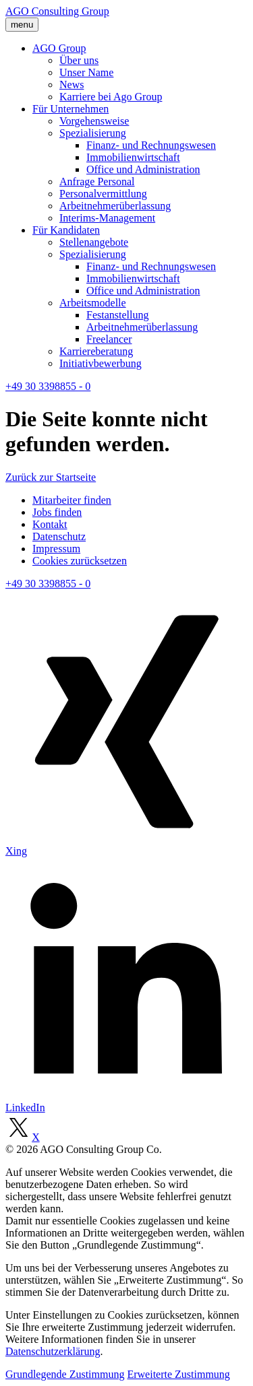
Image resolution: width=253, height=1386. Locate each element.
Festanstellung (117, 315)
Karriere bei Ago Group (110, 96)
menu (22, 25)
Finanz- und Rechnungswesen (151, 145)
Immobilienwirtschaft (133, 157)
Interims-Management (107, 218)
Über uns (79, 60)
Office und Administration (143, 169)
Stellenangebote (93, 242)
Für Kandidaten (66, 230)
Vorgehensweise (94, 121)
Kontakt (49, 524)
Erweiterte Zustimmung (178, 1374)
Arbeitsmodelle (92, 302)
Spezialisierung (92, 133)
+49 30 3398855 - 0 (47, 386)
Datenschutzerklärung (52, 1351)
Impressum (56, 548)
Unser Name (86, 72)
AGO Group (59, 48)
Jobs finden (57, 512)
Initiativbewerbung (100, 363)
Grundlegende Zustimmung (64, 1374)
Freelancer (109, 339)
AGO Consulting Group (57, 11)
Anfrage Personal (97, 181)
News (71, 84)
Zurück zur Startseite (50, 477)
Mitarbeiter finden (71, 500)
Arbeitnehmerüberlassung (115, 205)
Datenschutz (59, 536)
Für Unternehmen (70, 108)
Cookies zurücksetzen (79, 560)
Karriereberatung (96, 351)
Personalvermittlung (103, 193)
